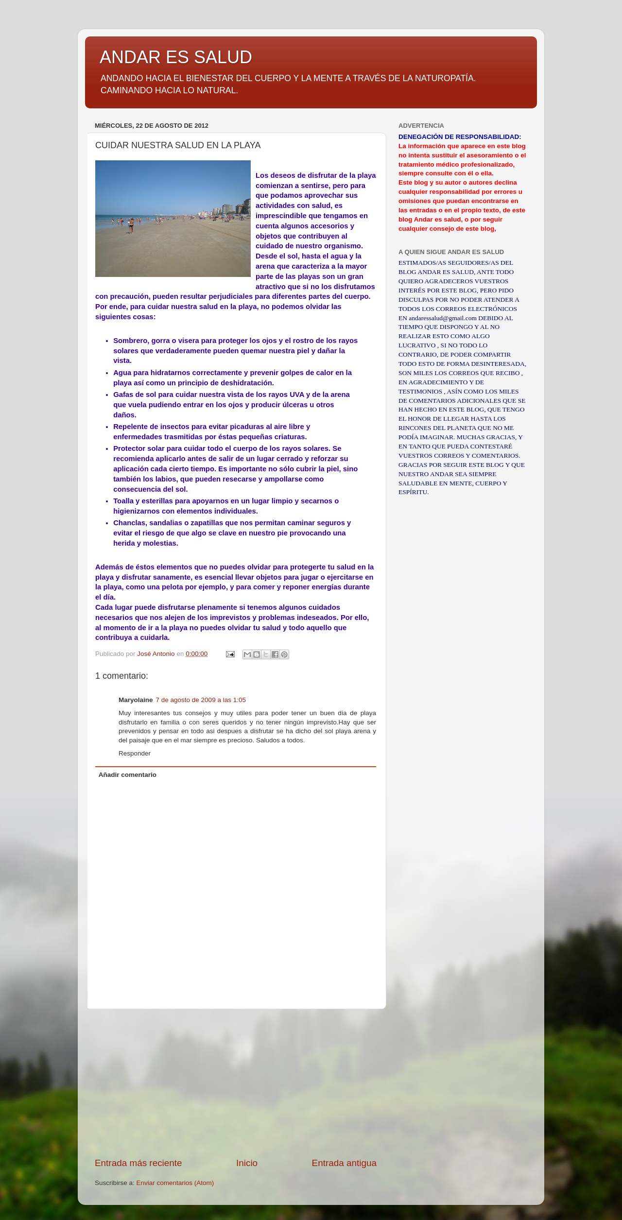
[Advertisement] (236, 1083)
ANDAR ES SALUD (176, 57)
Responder (135, 753)
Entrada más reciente (138, 1163)
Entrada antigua (344, 1163)
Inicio (247, 1163)
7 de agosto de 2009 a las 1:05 (201, 700)
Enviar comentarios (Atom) (175, 1182)
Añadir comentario (127, 774)
